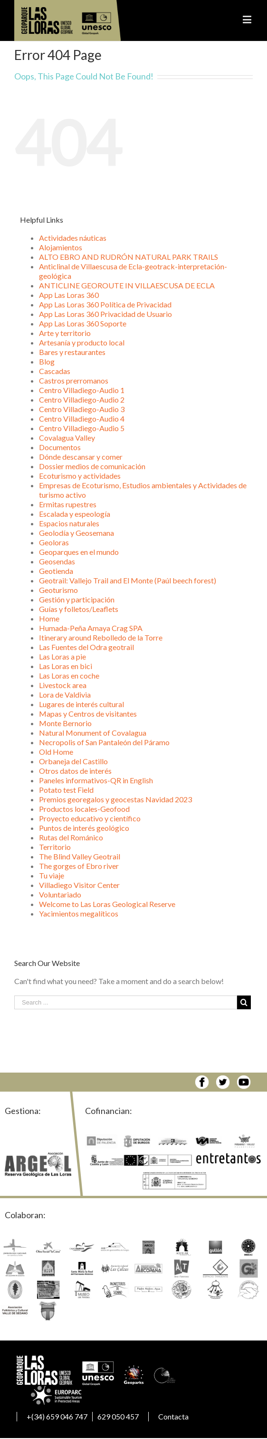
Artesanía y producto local (81, 342)
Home (49, 618)
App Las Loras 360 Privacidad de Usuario (105, 313)
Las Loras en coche (69, 675)
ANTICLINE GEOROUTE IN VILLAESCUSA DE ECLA (127, 285)
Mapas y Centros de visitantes (88, 713)
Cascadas (54, 370)
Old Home (56, 751)
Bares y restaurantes (72, 351)
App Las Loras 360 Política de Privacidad (105, 304)
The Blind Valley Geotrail (79, 856)
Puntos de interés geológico (84, 827)
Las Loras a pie (62, 656)
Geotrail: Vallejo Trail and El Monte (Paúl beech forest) (127, 580)
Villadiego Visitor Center (79, 884)
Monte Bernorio (65, 723)
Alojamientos (60, 247)
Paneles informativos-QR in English (96, 780)
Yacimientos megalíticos (78, 913)
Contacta (173, 1416)
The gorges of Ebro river (79, 865)
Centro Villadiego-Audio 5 (81, 428)
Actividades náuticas (72, 237)
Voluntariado (60, 894)
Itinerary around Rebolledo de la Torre (100, 637)
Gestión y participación (76, 599)
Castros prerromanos (73, 380)
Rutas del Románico (71, 837)
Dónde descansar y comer (81, 456)
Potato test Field (66, 789)
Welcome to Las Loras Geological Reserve (107, 903)
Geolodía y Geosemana (76, 532)
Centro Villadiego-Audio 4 (81, 418)
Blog (47, 361)
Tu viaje (51, 875)
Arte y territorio (65, 332)
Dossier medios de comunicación (92, 466)
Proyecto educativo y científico (90, 818)
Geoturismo (58, 589)
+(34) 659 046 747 (57, 1416)
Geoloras (54, 542)
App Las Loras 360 (69, 294)
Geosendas (57, 561)
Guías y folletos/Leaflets (78, 608)
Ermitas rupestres (67, 504)
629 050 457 (118, 1416)
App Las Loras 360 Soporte (82, 323)
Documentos (60, 447)
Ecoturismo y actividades (80, 475)
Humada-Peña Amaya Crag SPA (91, 627)
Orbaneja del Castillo (73, 761)
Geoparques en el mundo (79, 551)
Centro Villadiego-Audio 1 (81, 389)
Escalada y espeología (74, 513)
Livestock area (62, 685)
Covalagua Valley (67, 437)
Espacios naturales (69, 523)
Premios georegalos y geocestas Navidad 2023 (115, 799)
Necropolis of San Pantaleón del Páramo (104, 742)
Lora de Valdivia (65, 694)
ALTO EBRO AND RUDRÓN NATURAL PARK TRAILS (128, 256)
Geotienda (56, 570)
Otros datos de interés (75, 770)
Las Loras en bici (65, 665)
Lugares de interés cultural (81, 704)
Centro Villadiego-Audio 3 (81, 409)
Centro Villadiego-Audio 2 (81, 399)
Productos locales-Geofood (84, 808)
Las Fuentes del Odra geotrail (86, 646)
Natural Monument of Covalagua (92, 732)
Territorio (55, 846)
